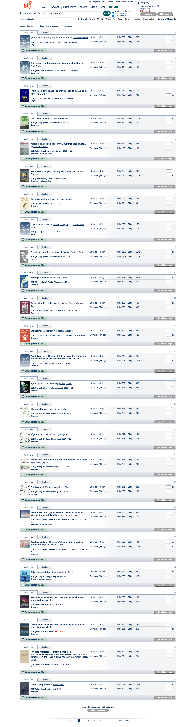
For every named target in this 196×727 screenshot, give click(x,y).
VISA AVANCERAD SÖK (31, 13)
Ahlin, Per (48, 600)
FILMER (83, 7)
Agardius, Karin (64, 383)
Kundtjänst (109, 2)
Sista (127, 720)
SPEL (102, 7)
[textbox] (72, 13)
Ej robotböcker (120, 16)
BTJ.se (130, 2)
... (115, 720)
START (45, 7)
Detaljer (45, 32)
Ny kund (92, 2)
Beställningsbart (121, 13)
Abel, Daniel (36, 66)
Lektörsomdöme (45, 153)
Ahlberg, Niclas (70, 515)
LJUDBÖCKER (69, 7)
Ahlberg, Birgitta (59, 409)
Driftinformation (120, 2)
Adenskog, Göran (59, 277)
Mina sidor (100, 2)
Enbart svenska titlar (123, 11)
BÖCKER (55, 7)
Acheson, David (38, 94)
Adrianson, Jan (73, 359)
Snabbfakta (28, 33)
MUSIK (94, 7)
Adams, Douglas (60, 224)
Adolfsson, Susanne (63, 331)
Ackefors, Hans (40, 146)
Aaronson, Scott (80, 37)
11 (112, 720)
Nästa (120, 720)
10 (107, 720)
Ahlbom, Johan (66, 572)
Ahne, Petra (58, 684)
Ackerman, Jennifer (63, 199)
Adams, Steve (77, 252)
